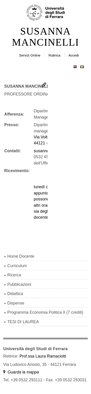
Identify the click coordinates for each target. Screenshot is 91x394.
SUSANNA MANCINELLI (45, 37)
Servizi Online (29, 55)
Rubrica (54, 55)
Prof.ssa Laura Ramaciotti (43, 356)
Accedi (73, 55)
